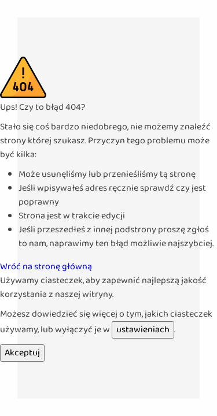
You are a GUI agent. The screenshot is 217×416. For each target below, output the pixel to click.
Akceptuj (22, 353)
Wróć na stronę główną (46, 266)
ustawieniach (143, 329)
